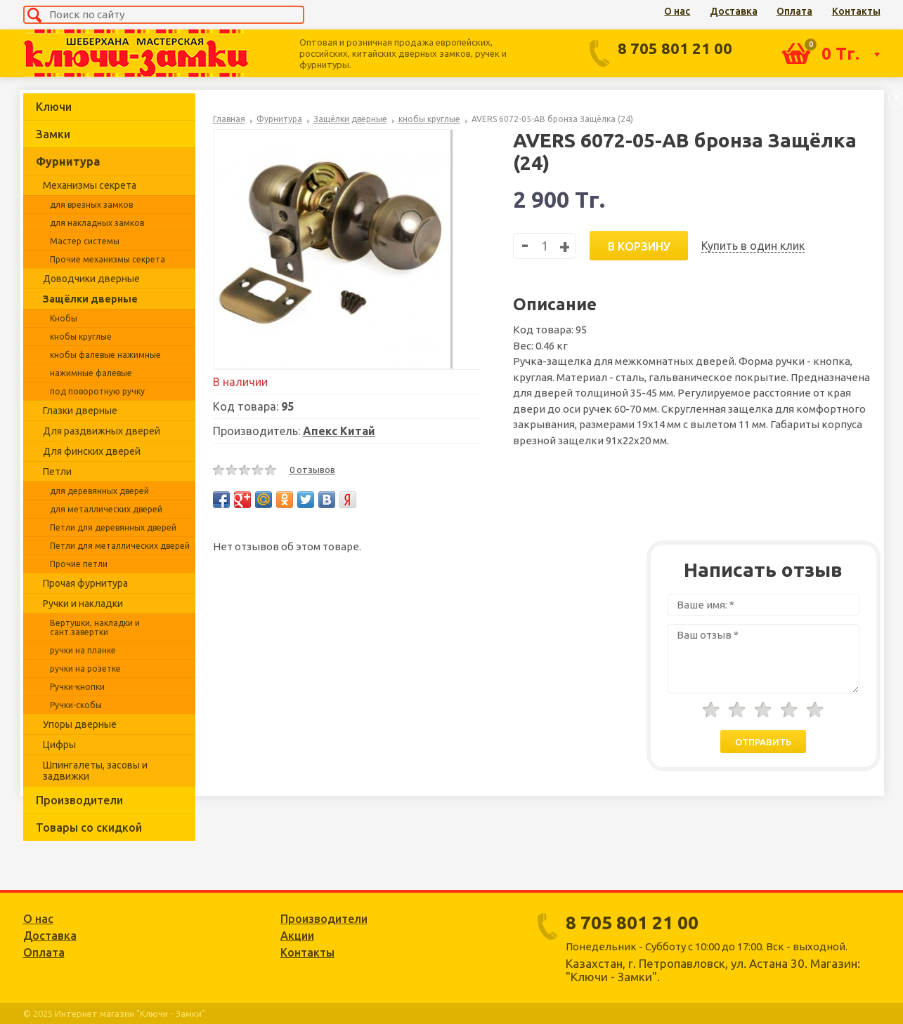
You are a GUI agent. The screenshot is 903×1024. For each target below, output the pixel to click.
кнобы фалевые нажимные (105, 354)
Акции (297, 935)
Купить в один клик (753, 245)
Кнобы (63, 318)
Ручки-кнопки (77, 686)
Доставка (734, 11)
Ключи (54, 106)
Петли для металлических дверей (120, 545)
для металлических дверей (106, 509)
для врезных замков (91, 204)
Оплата (794, 11)
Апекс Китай (339, 431)
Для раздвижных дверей (101, 431)
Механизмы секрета (89, 185)
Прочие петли (79, 563)
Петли (57, 471)
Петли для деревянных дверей (113, 527)
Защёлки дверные (90, 299)
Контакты (856, 11)
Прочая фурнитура (85, 583)
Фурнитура (68, 161)
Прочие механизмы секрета (107, 259)
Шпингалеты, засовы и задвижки (95, 770)
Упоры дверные (80, 724)
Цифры (59, 744)
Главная (229, 119)
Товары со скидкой (89, 827)
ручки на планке (83, 650)
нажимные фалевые (91, 373)
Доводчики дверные (91, 278)
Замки (53, 134)
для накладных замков (97, 222)
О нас (677, 11)
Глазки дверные (80, 410)
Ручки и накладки (83, 603)
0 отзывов (312, 469)
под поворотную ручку (97, 391)
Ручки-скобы (76, 705)
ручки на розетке (85, 668)
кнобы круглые (81, 336)
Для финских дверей (92, 451)
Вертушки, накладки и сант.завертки (95, 627)
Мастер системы (84, 241)
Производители (79, 800)
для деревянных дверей (99, 491)
